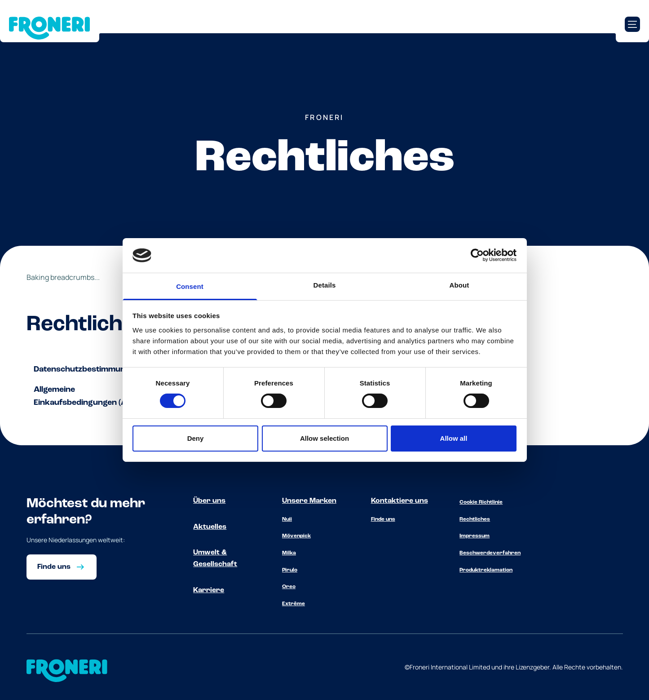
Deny (195, 438)
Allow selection (324, 438)
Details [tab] (324, 285)
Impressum (474, 536)
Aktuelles (209, 527)
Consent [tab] (189, 286)
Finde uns (383, 519)
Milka (289, 553)
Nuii (287, 519)
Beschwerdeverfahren (490, 553)
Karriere (208, 590)
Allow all (454, 438)
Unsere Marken (309, 501)
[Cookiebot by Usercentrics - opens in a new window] (477, 255)
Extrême (293, 604)
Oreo (289, 586)
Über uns (209, 501)
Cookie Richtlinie (481, 502)
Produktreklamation (485, 570)
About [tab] (459, 285)
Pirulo (289, 570)
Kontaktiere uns (399, 501)
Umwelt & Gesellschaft (215, 558)
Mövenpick (296, 536)
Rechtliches (474, 519)
